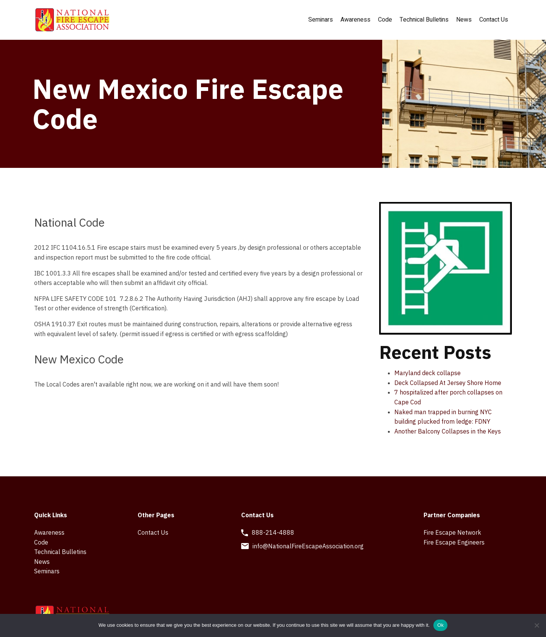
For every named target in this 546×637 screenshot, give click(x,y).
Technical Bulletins (424, 19)
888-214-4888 (273, 532)
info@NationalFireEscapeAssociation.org (308, 546)
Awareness (355, 19)
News (464, 19)
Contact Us (493, 19)
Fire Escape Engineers (454, 542)
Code (385, 19)
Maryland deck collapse (427, 373)
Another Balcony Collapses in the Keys (447, 431)
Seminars (320, 19)
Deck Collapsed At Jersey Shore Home (447, 383)
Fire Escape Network (452, 532)
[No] (536, 625)
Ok (440, 625)
